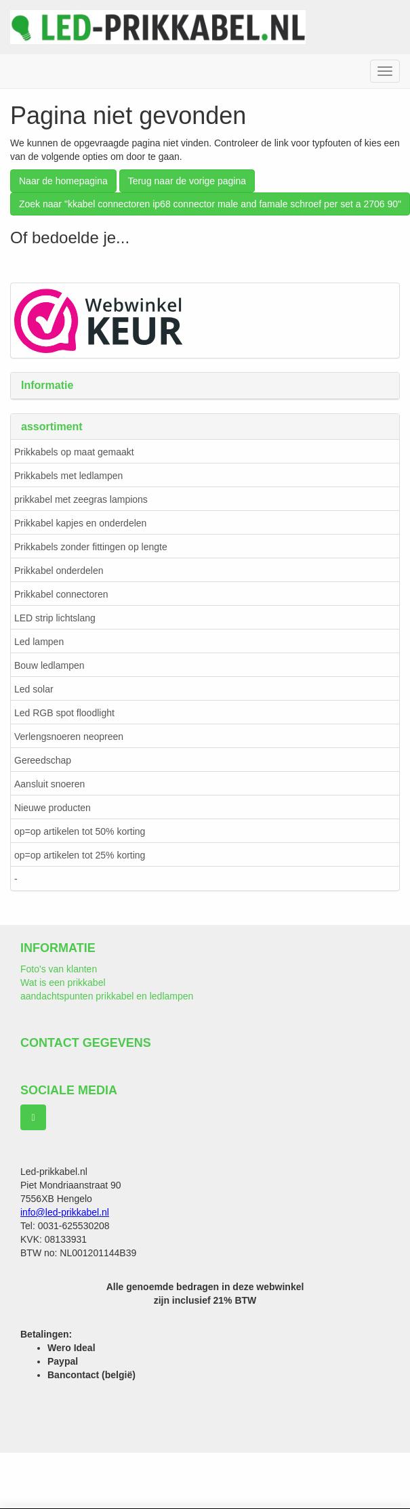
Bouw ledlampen (49, 665)
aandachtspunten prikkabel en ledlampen (106, 996)
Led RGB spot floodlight (64, 712)
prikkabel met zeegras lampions (81, 499)
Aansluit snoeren (49, 784)
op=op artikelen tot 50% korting (79, 831)
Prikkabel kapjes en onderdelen (80, 523)
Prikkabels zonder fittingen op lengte (90, 546)
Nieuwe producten (52, 807)
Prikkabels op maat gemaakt (74, 452)
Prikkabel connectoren (61, 594)
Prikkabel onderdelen (59, 570)
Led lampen (39, 641)
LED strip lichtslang (55, 618)
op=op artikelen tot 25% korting (79, 855)
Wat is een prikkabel (63, 982)
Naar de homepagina (63, 180)
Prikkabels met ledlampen (68, 475)
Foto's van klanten (58, 969)
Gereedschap (42, 760)
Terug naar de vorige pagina (187, 180)
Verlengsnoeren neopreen (68, 736)
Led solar (34, 689)
